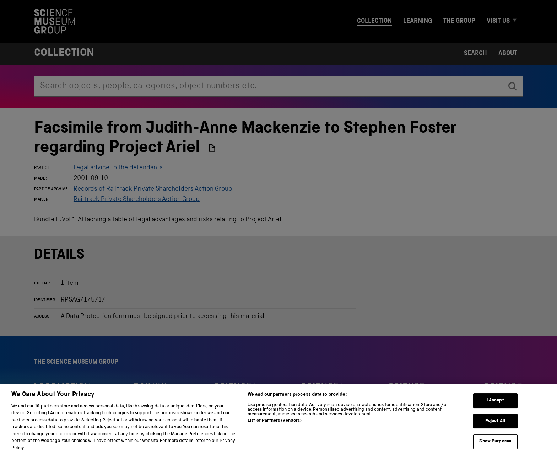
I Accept (495, 405)
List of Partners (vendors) (275, 425)
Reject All (495, 425)
